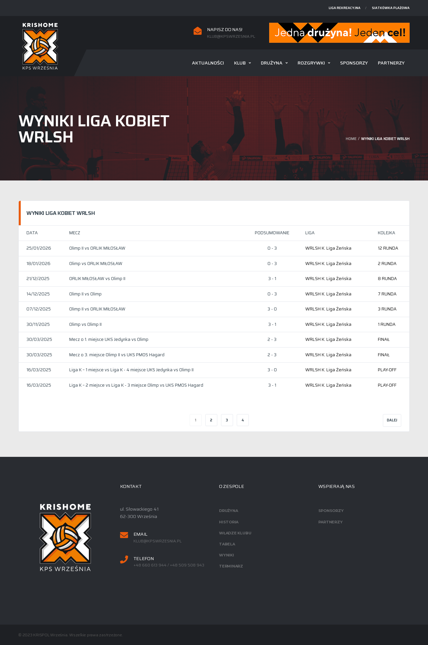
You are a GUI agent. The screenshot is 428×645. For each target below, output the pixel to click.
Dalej (392, 420)
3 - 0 (272, 308)
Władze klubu (235, 533)
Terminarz (231, 566)
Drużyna (272, 63)
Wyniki (226, 555)
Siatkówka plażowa (391, 7)
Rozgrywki (311, 63)
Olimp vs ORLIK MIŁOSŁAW (95, 263)
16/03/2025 (38, 369)
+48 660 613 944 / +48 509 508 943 (168, 565)
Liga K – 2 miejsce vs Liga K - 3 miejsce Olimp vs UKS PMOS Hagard (136, 385)
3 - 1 (272, 278)
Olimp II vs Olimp (85, 293)
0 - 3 (272, 248)
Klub (240, 63)
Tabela (227, 544)
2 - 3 (272, 339)
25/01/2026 (38, 248)
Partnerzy (391, 63)
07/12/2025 (38, 308)
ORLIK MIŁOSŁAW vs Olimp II (97, 278)
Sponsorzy (354, 63)
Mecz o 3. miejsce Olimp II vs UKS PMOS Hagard (117, 354)
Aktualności (208, 63)
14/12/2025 (38, 293)
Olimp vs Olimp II (85, 324)
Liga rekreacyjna (344, 7)
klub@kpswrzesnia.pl (231, 36)
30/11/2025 (38, 324)
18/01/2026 (38, 263)
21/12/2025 (37, 278)
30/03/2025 (39, 339)
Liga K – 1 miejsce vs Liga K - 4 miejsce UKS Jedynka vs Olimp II (131, 369)
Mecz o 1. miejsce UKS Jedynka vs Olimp (108, 339)
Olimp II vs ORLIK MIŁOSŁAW (97, 248)
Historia (228, 522)
